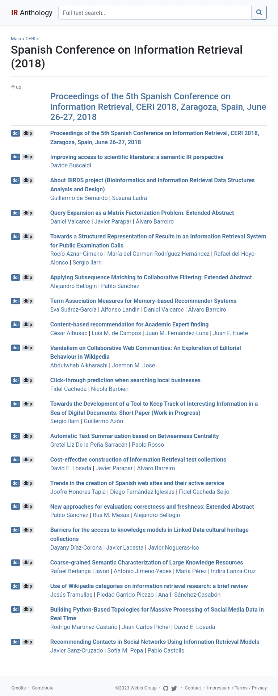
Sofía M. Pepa (125, 650)
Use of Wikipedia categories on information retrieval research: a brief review (149, 586)
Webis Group (143, 688)
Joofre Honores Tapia (78, 491)
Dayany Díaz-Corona (76, 547)
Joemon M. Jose (133, 365)
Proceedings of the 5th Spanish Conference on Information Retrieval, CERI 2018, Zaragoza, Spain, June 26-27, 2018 (158, 106)
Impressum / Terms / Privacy (237, 688)
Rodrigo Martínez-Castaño (84, 627)
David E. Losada (70, 468)
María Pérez (191, 571)
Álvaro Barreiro (155, 221)
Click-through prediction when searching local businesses (125, 380)
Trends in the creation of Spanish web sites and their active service (137, 483)
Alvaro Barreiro (156, 468)
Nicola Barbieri (110, 388)
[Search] (155, 13)
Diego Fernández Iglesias (142, 491)
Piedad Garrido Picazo (125, 594)
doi (16, 133)
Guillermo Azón (103, 421)
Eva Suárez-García (73, 309)
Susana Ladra (129, 198)
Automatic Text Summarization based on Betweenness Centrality (134, 436)
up (16, 87)
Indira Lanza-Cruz (233, 571)
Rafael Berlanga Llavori (79, 571)
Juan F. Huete (230, 333)
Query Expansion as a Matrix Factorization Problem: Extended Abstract (142, 212)
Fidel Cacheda (68, 388)
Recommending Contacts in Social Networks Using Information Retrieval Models (155, 641)
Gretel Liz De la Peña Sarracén (88, 444)
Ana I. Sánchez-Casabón (189, 594)
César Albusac (69, 333)
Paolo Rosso (148, 444)
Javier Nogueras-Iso (173, 547)
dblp (28, 133)
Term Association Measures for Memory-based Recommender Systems (143, 300)
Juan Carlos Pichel (146, 627)
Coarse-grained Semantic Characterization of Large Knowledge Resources (146, 562)
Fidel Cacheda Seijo (204, 491)
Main (16, 38)
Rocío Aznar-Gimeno (76, 253)
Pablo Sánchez (120, 286)
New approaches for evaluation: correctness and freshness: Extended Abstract (152, 506)
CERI (30, 38)
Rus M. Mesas (111, 515)
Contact (193, 688)
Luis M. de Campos (116, 333)
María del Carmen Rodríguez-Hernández (158, 253)
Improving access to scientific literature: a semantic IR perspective (137, 156)
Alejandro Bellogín (73, 286)
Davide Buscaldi (70, 165)
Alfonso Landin (120, 309)
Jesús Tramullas (71, 594)
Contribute (43, 688)
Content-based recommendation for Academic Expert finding (129, 324)
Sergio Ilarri (87, 262)
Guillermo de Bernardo (79, 198)
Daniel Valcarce (70, 221)
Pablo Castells (165, 650)
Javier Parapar (113, 221)
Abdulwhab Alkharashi (79, 365)
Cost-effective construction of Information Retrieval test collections (138, 459)
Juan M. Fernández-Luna (177, 333)
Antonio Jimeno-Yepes (143, 571)
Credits (18, 688)
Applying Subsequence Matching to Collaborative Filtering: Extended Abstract (151, 277)
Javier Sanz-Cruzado (76, 650)
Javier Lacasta (125, 547)
